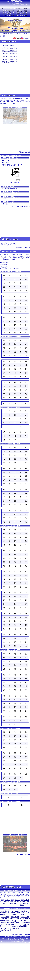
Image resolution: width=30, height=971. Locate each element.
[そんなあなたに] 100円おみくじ (4, 930)
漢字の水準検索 (21, 13)
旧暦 (12, 924)
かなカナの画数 (21, 15)
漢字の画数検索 (8, 11)
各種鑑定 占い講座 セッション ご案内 (24, 912)
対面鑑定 (13, 914)
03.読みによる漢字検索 (9, 54)
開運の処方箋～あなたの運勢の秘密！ (15, 901)
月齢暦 (17, 922)
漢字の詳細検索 (21, 8)
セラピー (15, 938)
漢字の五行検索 (8, 15)
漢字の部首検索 (8, 13)
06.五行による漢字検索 (9, 62)
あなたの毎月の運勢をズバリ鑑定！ (5, 901)
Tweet (24, 38)
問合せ (21, 939)
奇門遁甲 (20, 936)
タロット (4, 938)
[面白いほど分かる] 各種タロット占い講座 (25, 918)
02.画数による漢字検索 (9, 51)
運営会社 (8, 939)
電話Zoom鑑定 (15, 912)
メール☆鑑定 (16, 911)
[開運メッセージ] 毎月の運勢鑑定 (5, 924)
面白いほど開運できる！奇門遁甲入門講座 (25, 924)
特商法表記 (15, 939)
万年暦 (12, 922)
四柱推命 (9, 936)
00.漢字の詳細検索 (8, 45)
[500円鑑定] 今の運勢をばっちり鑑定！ (4, 912)
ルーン (10, 938)
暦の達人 (14, 921)
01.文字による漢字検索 (9, 48)
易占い (15, 936)
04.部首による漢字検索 (9, 56)
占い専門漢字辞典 (15, 1)
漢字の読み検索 (21, 11)
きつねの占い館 (22, 938)
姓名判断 (3, 936)
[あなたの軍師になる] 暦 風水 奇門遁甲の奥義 (4, 918)
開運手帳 (26, 936)
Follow (28, 38)
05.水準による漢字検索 (9, 59)
